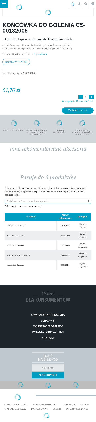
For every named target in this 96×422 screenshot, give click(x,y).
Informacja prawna (77, 409)
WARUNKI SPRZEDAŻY (15, 409)
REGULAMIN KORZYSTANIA (45, 405)
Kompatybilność (16, 62)
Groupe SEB (69, 405)
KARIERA (84, 405)
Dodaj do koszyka (77, 110)
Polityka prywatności (15, 405)
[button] (79, 4)
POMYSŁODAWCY (39, 409)
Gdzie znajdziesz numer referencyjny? (23, 206)
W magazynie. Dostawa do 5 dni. (78, 101)
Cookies (57, 409)
